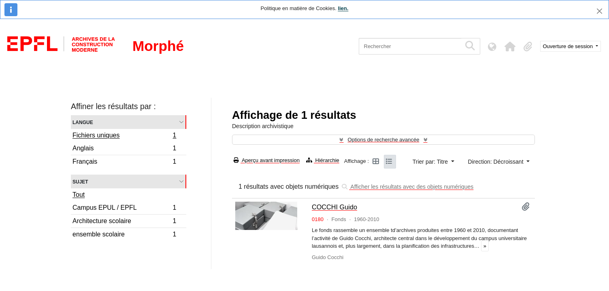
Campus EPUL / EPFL (124, 209)
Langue (82, 122)
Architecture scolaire (124, 222)
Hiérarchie (322, 160)
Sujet (80, 181)
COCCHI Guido (334, 207)
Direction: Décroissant (496, 161)
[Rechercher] (410, 46)
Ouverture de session (568, 46)
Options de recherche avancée (383, 140)
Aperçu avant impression (267, 160)
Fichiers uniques (124, 136)
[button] (510, 46)
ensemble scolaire (124, 235)
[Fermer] (599, 11)
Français (124, 162)
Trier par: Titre (431, 161)
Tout (78, 194)
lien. (343, 8)
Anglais (124, 149)
